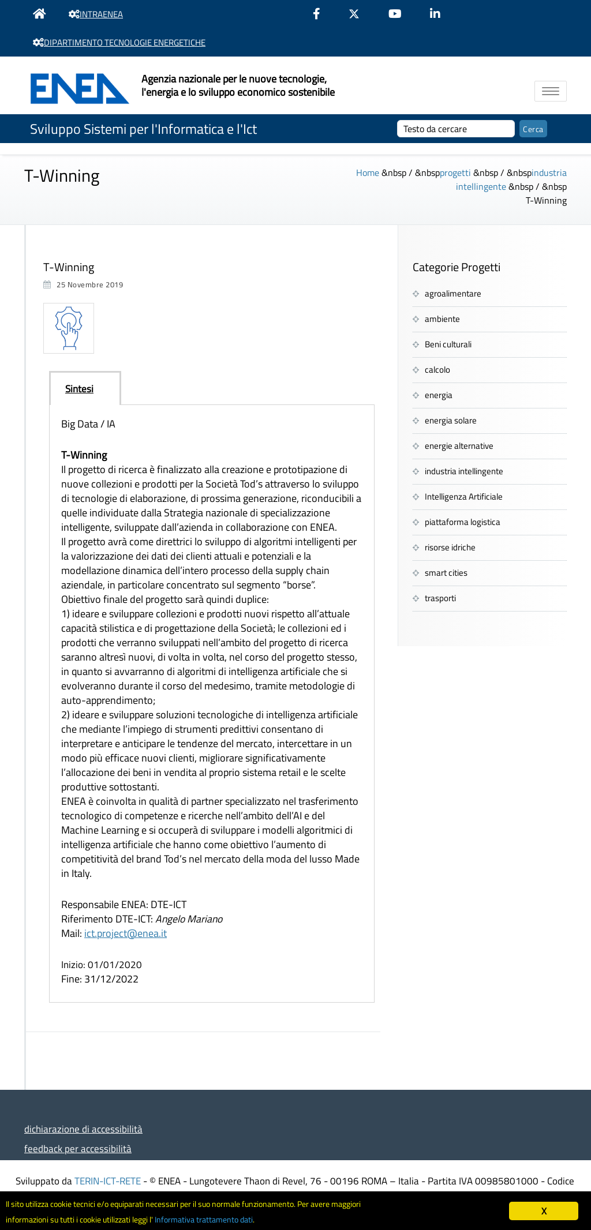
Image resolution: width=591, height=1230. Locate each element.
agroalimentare (453, 293)
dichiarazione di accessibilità (83, 1129)
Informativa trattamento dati (254, 1219)
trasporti (440, 598)
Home (367, 172)
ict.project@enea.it (125, 933)
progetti (455, 172)
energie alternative (459, 445)
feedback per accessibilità (78, 1148)
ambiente (442, 318)
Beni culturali (448, 344)
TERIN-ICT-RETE (107, 1180)
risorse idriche (450, 547)
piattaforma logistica (462, 521)
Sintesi (79, 388)
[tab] (85, 388)
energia (438, 395)
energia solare (451, 420)
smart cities (446, 572)
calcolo (437, 369)
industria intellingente (464, 471)
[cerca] (456, 128)
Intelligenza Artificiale (464, 496)
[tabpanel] (212, 704)
